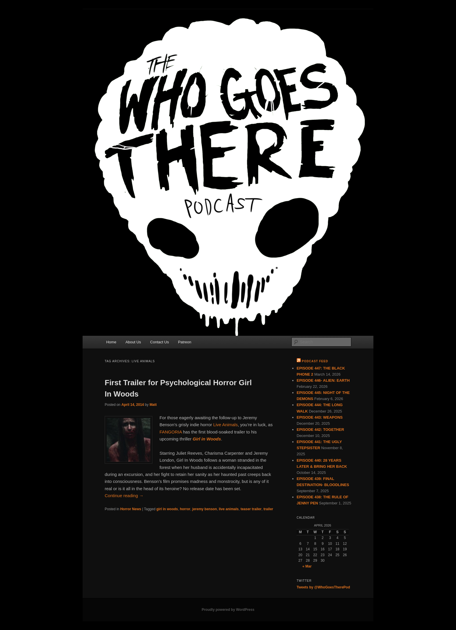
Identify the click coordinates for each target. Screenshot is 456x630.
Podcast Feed (315, 361)
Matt (153, 405)
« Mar (306, 566)
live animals (228, 509)
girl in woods (167, 509)
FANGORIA (170, 431)
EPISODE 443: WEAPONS (320, 417)
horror (185, 509)
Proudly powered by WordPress (228, 610)
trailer (268, 509)
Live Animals (225, 424)
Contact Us (159, 342)
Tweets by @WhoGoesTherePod (323, 587)
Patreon (184, 342)
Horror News (130, 509)
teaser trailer (251, 509)
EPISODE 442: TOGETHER (320, 429)
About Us (133, 342)
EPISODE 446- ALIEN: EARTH (323, 380)
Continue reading (124, 495)
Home (111, 342)
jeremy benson (204, 509)
